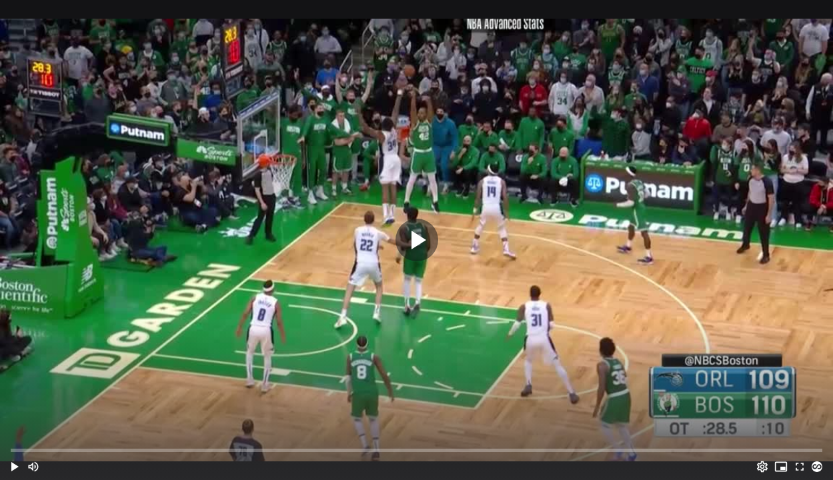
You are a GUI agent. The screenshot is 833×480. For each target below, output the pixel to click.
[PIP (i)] (781, 467)
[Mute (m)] (33, 467)
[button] (15, 467)
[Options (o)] (762, 467)
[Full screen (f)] (800, 467)
